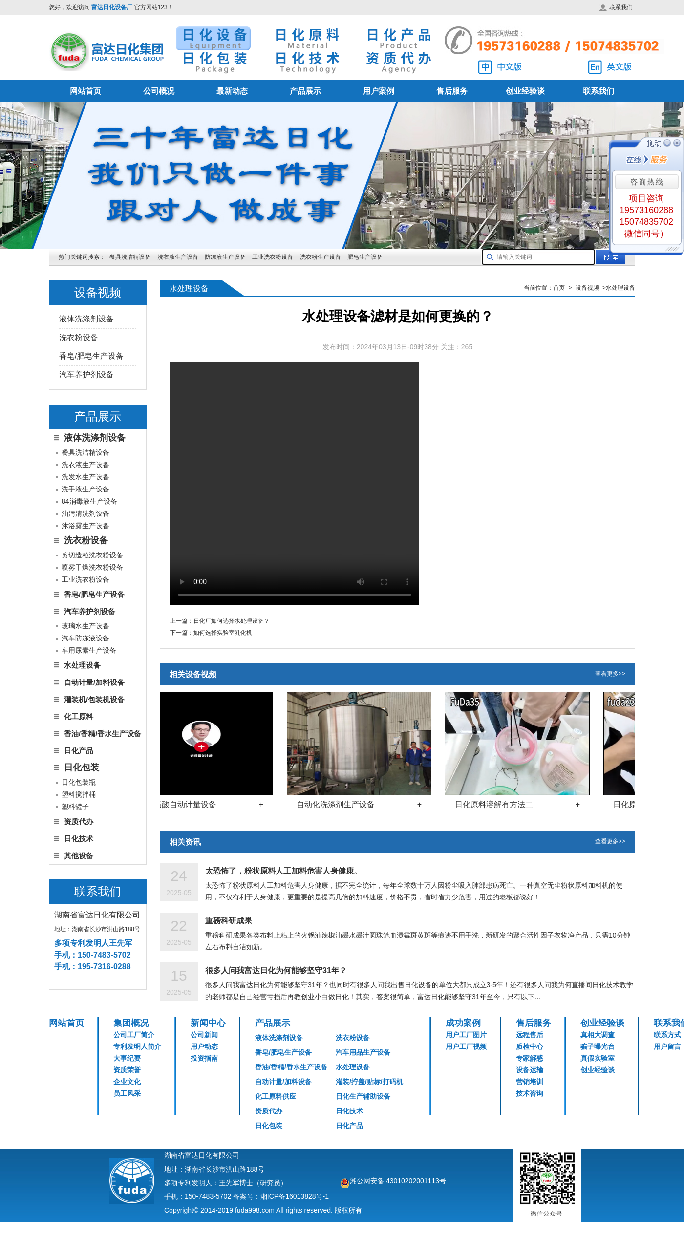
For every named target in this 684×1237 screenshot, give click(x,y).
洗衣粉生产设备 (320, 257)
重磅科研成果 (228, 921)
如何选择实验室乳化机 (222, 632)
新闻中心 (208, 1023)
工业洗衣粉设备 (272, 257)
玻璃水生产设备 (85, 626)
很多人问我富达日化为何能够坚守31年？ (276, 970)
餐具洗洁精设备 (129, 257)
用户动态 (204, 1046)
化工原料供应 (275, 1096)
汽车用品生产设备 (363, 1052)
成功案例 (463, 1023)
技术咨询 (529, 1093)
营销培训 (529, 1082)
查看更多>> (610, 674)
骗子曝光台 (597, 1046)
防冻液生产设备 (226, 257)
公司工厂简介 (133, 1035)
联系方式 (667, 1035)
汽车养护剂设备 (86, 374)
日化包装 (268, 1126)
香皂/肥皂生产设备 (91, 356)
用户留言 (667, 1046)
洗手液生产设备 (85, 489)
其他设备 (78, 856)
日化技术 (78, 838)
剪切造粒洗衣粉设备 (92, 555)
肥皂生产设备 (365, 257)
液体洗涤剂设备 (86, 319)
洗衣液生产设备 (177, 257)
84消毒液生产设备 (89, 501)
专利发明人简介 (137, 1046)
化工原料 (78, 716)
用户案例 (378, 91)
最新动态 (232, 91)
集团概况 (131, 1023)
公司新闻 (204, 1035)
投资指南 (204, 1058)
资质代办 (78, 821)
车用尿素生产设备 (89, 650)
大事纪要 (127, 1058)
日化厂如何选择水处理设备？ (231, 621)
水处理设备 (82, 665)
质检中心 (529, 1046)
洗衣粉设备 (78, 337)
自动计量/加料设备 (94, 682)
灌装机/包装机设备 (94, 699)
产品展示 (305, 91)
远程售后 (529, 1035)
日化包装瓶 (79, 782)
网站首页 (85, 91)
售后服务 (452, 91)
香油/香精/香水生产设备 (102, 733)
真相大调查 (597, 1035)
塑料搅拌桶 (79, 794)
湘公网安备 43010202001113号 (398, 1181)
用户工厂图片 (466, 1035)
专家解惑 (529, 1058)
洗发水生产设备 (85, 477)
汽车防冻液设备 (85, 638)
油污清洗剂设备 (85, 513)
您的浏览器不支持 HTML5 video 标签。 (294, 483)
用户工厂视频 (466, 1046)
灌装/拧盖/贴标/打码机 (369, 1082)
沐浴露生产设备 (85, 526)
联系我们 (616, 7)
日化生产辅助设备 (363, 1096)
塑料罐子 (75, 806)
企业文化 (127, 1082)
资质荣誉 (127, 1070)
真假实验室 (597, 1058)
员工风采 (127, 1093)
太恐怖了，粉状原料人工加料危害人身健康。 (283, 871)
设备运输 (529, 1070)
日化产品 (78, 750)
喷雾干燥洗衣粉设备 (92, 567)
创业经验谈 (525, 91)
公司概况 (158, 91)
